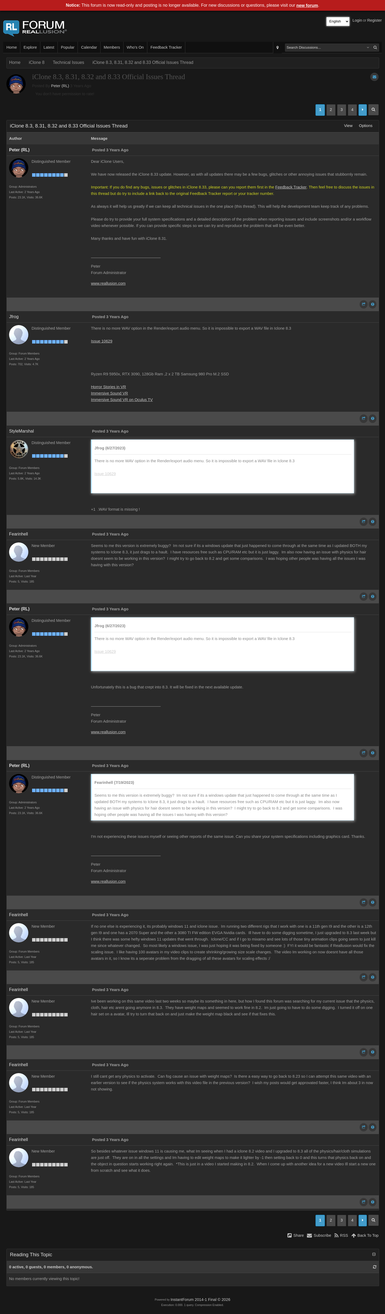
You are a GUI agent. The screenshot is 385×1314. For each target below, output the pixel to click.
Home (11, 47)
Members (112, 47)
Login (357, 20)
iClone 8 (37, 62)
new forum (307, 5)
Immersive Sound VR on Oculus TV (122, 400)
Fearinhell (18, 534)
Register (374, 20)
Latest (48, 47)
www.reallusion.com (108, 283)
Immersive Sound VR (109, 393)
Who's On (135, 47)
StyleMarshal (21, 431)
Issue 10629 (101, 341)
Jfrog (14, 316)
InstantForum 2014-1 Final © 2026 (200, 1299)
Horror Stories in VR (108, 387)
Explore (30, 47)
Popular (68, 47)
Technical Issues (68, 62)
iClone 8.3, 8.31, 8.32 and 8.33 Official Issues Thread (143, 62)
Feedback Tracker (166, 47)
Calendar (89, 47)
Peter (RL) (60, 86)
